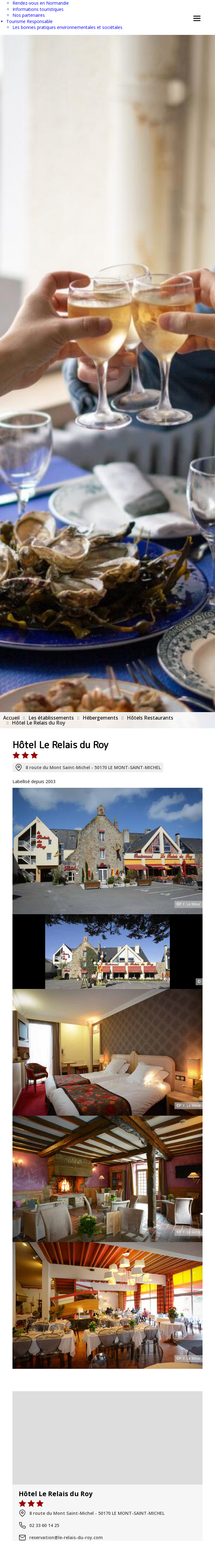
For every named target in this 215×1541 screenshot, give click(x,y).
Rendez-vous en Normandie (40, 3)
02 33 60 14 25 (39, 1525)
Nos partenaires (28, 15)
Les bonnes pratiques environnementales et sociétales (67, 27)
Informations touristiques (38, 9)
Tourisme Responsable (29, 21)
